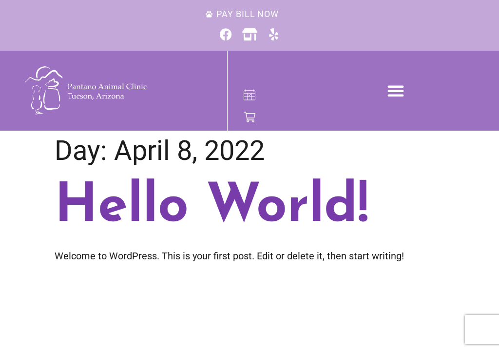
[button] (396, 91)
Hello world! (211, 207)
